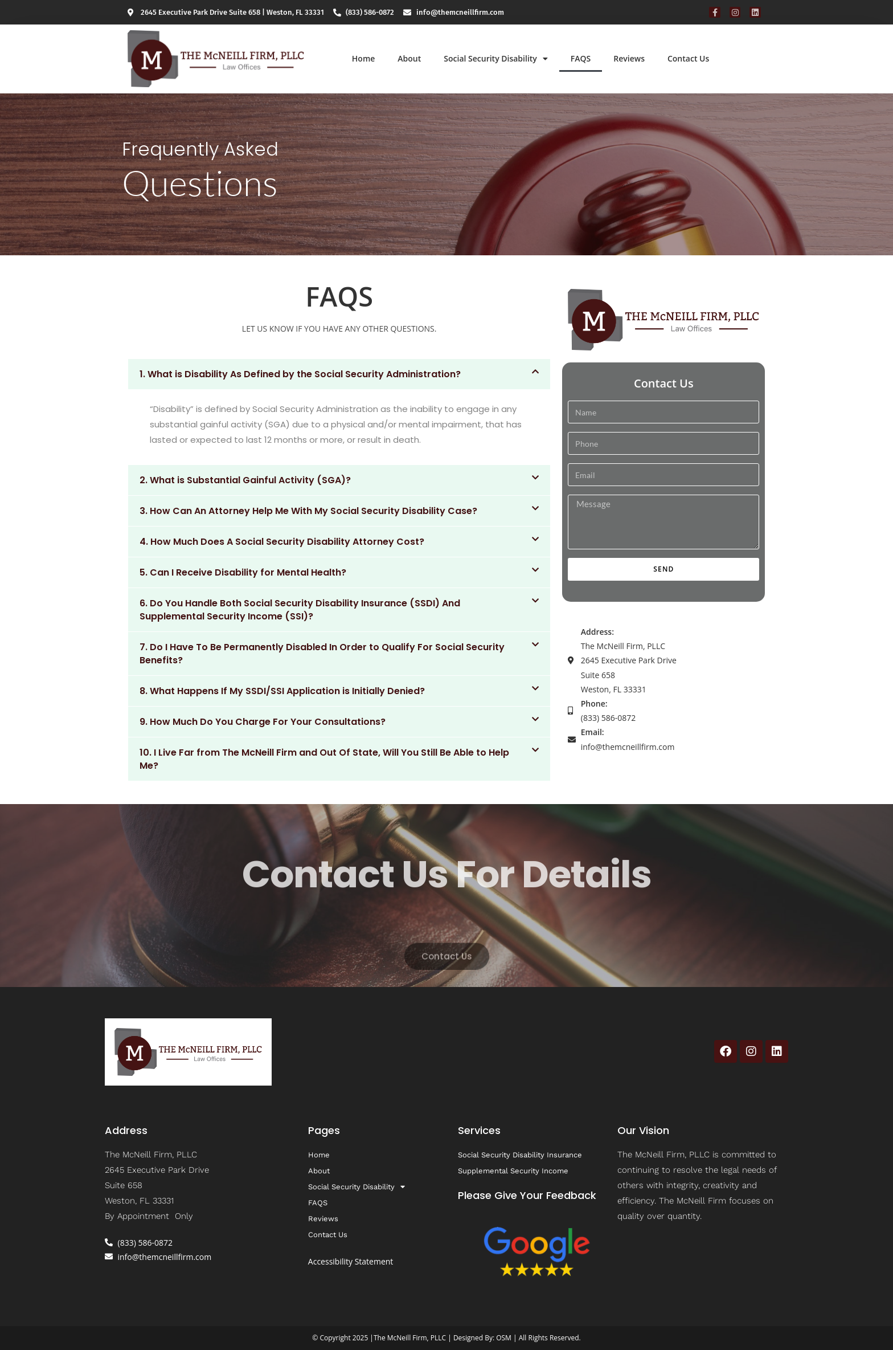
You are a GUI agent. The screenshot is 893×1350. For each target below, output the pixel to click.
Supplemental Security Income (513, 1171)
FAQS (581, 58)
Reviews (629, 58)
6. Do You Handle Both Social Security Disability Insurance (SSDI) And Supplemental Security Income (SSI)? (300, 610)
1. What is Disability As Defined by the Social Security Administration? (300, 374)
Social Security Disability (496, 58)
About (409, 58)
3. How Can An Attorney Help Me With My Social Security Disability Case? (308, 510)
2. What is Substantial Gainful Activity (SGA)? (245, 480)
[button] (339, 374)
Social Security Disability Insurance (520, 1155)
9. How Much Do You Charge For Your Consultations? (263, 721)
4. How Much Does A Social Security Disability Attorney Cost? (282, 541)
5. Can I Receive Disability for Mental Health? (243, 572)
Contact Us (688, 58)
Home (363, 58)
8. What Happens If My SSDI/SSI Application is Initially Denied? (282, 691)
